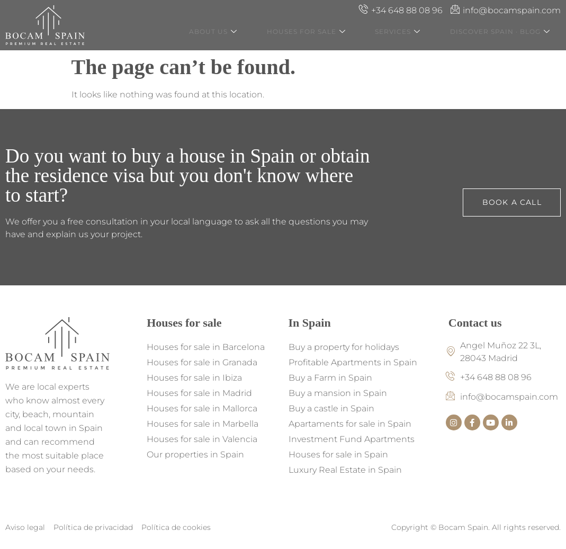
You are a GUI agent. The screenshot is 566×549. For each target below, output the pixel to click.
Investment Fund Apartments (352, 439)
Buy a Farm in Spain (330, 378)
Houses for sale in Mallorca (202, 408)
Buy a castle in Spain (331, 408)
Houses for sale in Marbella (202, 424)
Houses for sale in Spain (338, 454)
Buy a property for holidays (344, 347)
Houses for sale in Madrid (199, 393)
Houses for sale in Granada (202, 362)
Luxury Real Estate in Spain (345, 470)
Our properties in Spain (195, 454)
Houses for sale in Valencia (202, 439)
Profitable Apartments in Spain (353, 362)
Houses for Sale (323, 32)
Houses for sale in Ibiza (194, 378)
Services (410, 32)
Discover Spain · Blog (507, 32)
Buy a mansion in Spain (338, 393)
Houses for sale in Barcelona (206, 347)
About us (236, 32)
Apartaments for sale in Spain (350, 424)
